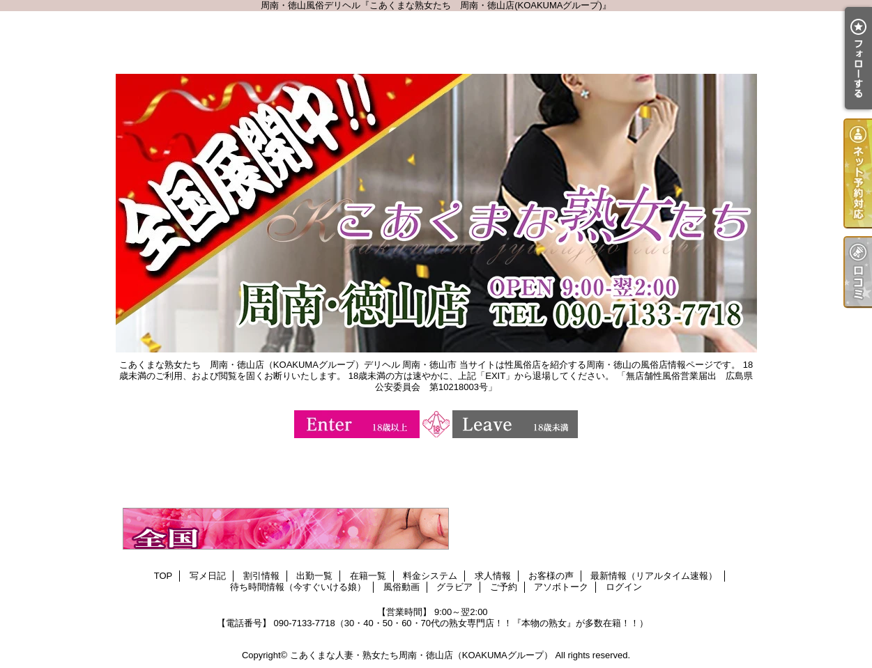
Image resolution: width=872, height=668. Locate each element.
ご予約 (503, 587)
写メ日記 (208, 575)
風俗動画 (401, 587)
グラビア (454, 587)
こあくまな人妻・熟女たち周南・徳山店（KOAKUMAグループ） (421, 655)
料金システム (430, 575)
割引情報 (261, 575)
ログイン (624, 587)
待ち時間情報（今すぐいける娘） (298, 587)
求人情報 (493, 575)
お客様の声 (551, 575)
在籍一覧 (368, 575)
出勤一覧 (314, 575)
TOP (163, 575)
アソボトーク (561, 587)
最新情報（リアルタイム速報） (653, 575)
